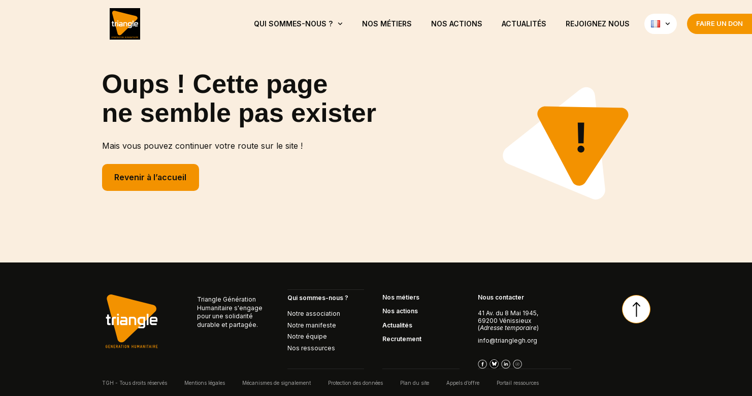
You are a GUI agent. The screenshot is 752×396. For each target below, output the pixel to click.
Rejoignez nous (598, 23)
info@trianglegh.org (507, 340)
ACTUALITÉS (524, 23)
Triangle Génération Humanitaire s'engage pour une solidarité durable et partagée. (230, 311)
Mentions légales (204, 382)
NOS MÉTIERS (387, 23)
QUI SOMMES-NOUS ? (298, 23)
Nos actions (456, 23)
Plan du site (414, 382)
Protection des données (355, 382)
